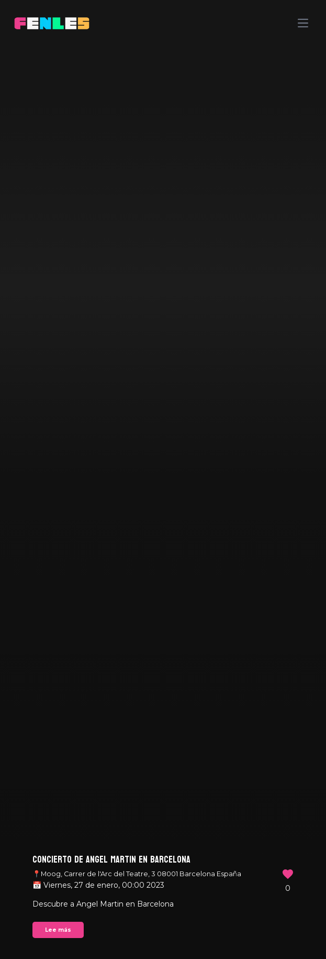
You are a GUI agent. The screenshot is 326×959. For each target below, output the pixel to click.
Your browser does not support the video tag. (163, 479)
